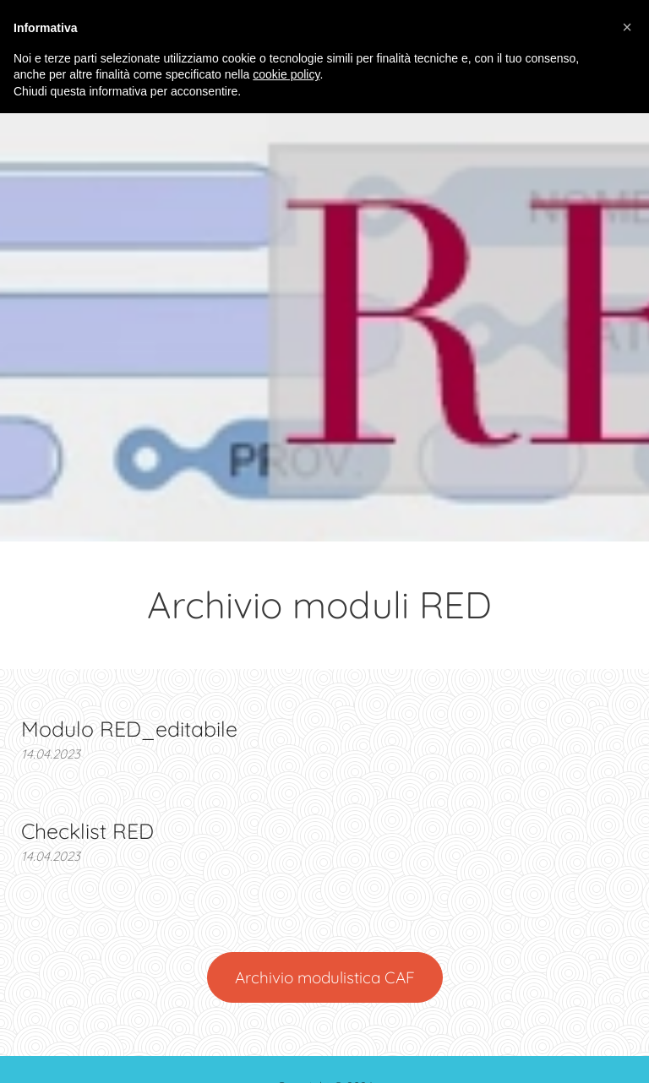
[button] (627, 27)
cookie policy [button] (286, 74)
